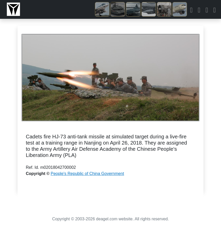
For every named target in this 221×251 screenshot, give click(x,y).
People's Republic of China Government (87, 173)
